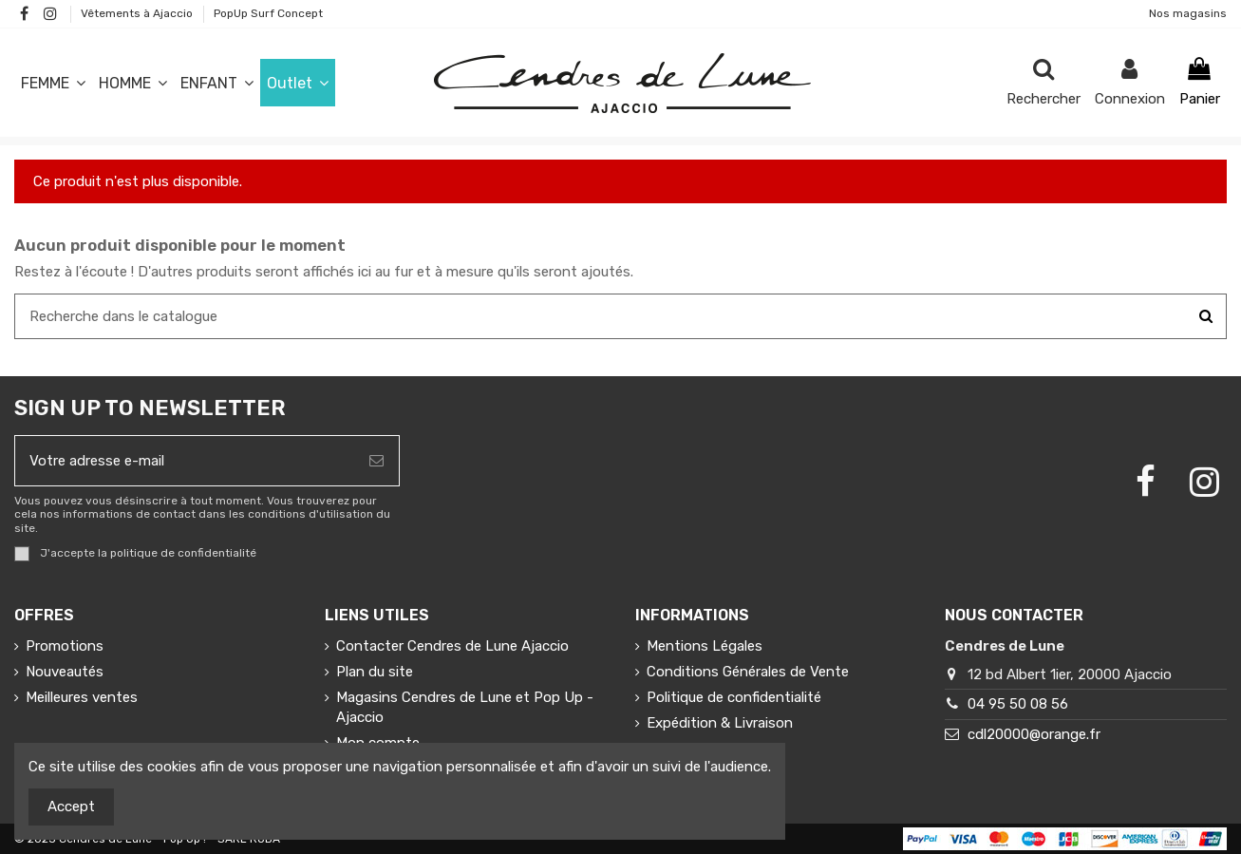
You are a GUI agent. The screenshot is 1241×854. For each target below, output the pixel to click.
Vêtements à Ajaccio (138, 13)
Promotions (64, 646)
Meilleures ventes (82, 697)
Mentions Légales (704, 646)
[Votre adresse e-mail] (184, 461)
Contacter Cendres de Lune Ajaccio (452, 646)
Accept (71, 806)
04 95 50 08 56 (1018, 703)
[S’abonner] (376, 461)
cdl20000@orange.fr (1034, 734)
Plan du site (374, 671)
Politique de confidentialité (734, 697)
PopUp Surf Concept (268, 13)
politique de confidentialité (183, 553)
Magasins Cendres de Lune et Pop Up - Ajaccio (464, 707)
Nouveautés (64, 671)
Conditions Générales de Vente (748, 671)
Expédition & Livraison (720, 722)
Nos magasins (1188, 13)
